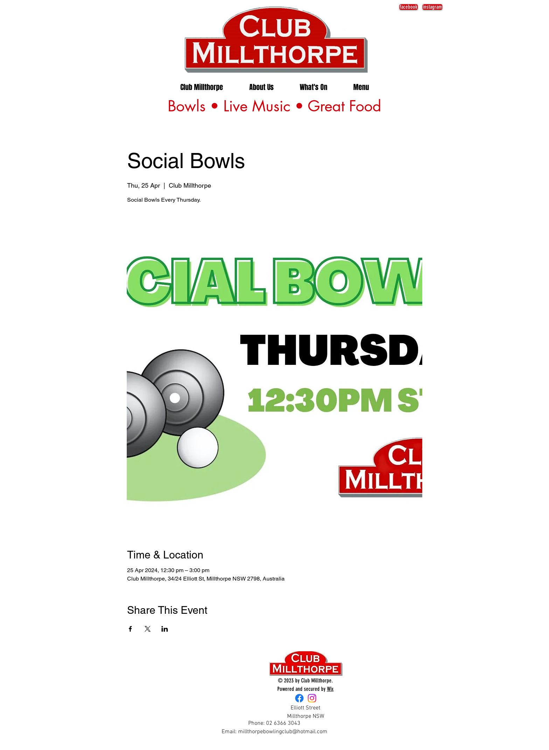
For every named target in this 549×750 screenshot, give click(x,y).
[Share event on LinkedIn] (164, 629)
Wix (330, 689)
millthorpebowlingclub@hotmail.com (282, 731)
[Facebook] (299, 698)
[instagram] (432, 7)
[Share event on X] (147, 629)
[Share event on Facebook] (130, 629)
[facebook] (408, 7)
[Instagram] (312, 698)
